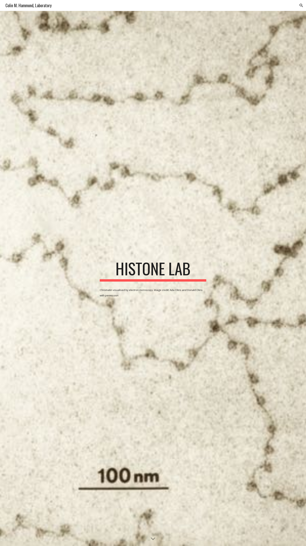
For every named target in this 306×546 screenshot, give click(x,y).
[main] (153, 270)
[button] (301, 5)
